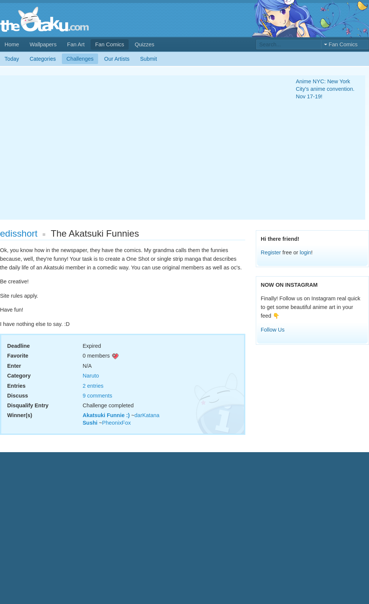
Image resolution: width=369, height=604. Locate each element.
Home (12, 44)
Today (12, 59)
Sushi (90, 423)
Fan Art (76, 44)
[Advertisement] (70, 147)
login (305, 252)
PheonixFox (116, 423)
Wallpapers (42, 44)
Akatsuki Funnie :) (106, 415)
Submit (148, 59)
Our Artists (116, 59)
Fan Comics (109, 44)
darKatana (146, 415)
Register (271, 252)
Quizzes (144, 44)
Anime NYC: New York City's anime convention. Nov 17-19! (325, 88)
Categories (42, 59)
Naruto (91, 376)
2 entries (93, 386)
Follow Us (272, 330)
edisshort (18, 233)
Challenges (80, 59)
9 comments (97, 396)
